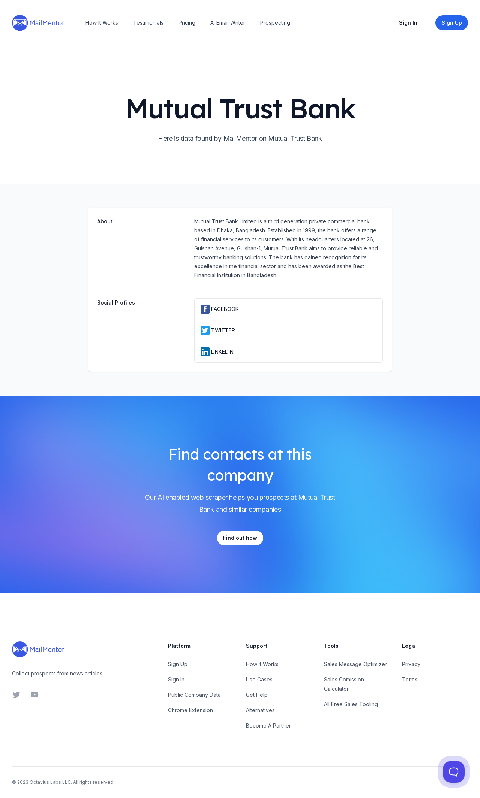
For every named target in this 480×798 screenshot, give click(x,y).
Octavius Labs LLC (50, 782)
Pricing (186, 22)
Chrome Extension (190, 710)
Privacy (411, 664)
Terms (409, 679)
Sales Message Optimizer (355, 664)
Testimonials (148, 22)
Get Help (257, 695)
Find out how (240, 538)
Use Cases (259, 679)
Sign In (408, 22)
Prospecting (275, 22)
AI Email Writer (227, 22)
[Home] (38, 23)
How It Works (102, 22)
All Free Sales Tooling (351, 704)
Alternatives (260, 710)
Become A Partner (268, 725)
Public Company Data (194, 695)
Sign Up (178, 664)
